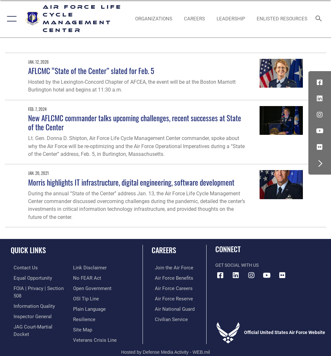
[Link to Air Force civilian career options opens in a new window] (166, 317)
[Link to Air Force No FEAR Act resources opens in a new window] (86, 267)
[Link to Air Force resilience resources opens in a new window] (83, 307)
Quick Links (28, 250)
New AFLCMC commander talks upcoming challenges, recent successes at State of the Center (134, 122)
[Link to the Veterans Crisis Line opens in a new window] (92, 327)
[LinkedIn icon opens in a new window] (320, 99)
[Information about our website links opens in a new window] (26, 327)
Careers (164, 250)
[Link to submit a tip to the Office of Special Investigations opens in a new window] (85, 287)
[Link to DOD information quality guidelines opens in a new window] (30, 297)
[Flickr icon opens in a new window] (320, 147)
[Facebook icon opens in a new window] (320, 82)
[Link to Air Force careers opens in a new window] (169, 287)
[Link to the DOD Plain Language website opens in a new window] (88, 297)
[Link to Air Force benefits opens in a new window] (169, 277)
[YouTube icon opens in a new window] (320, 131)
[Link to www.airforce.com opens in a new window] (169, 267)
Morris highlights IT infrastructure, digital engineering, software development (131, 182)
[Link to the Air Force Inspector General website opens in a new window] (28, 307)
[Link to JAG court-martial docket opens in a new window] (36, 317)
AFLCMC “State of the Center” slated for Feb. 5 (91, 70)
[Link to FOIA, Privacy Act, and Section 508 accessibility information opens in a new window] (38, 287)
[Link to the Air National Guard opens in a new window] (170, 307)
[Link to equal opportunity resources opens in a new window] (29, 277)
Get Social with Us (237, 265)
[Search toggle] (320, 19)
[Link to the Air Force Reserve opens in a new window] (169, 297)
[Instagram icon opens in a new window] (320, 115)
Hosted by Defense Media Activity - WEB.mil (165, 341)
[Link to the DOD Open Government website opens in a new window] (91, 277)
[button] (10, 19)
